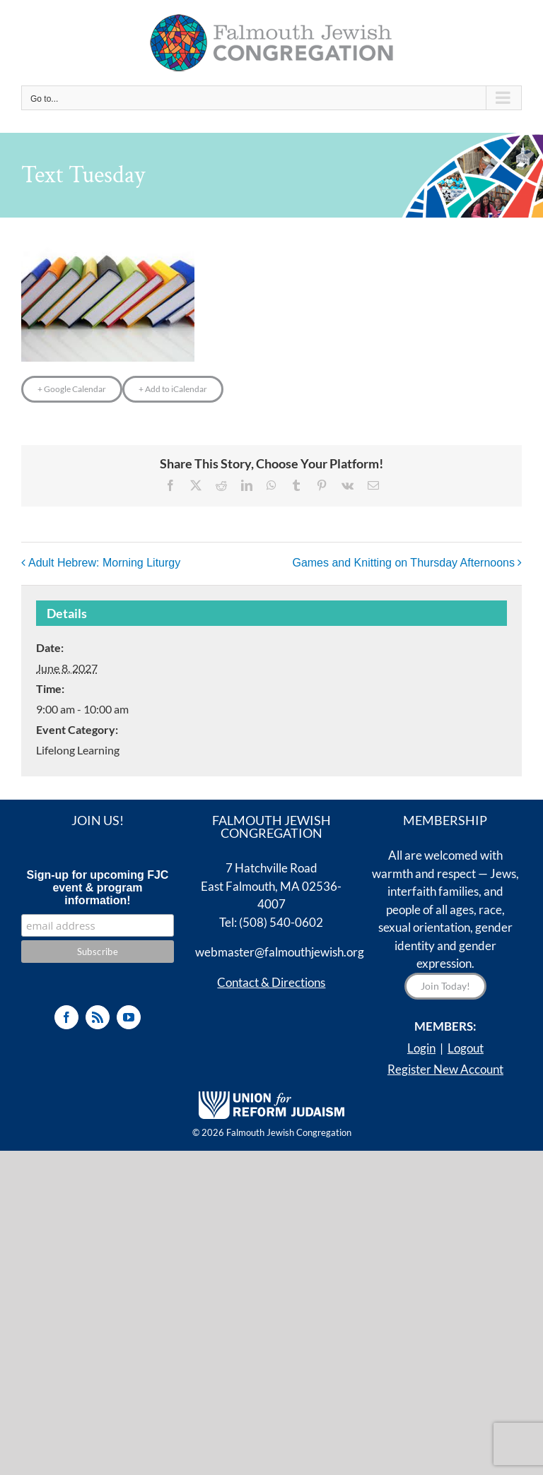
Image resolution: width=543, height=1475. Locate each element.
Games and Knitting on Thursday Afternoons (403, 563)
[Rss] (98, 1017)
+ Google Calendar (71, 389)
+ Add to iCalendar (173, 389)
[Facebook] (66, 1017)
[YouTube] (129, 1017)
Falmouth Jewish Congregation (288, 1132)
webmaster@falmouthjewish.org (279, 951)
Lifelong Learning (77, 750)
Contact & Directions (271, 982)
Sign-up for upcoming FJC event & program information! (98, 887)
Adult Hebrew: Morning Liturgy (104, 563)
